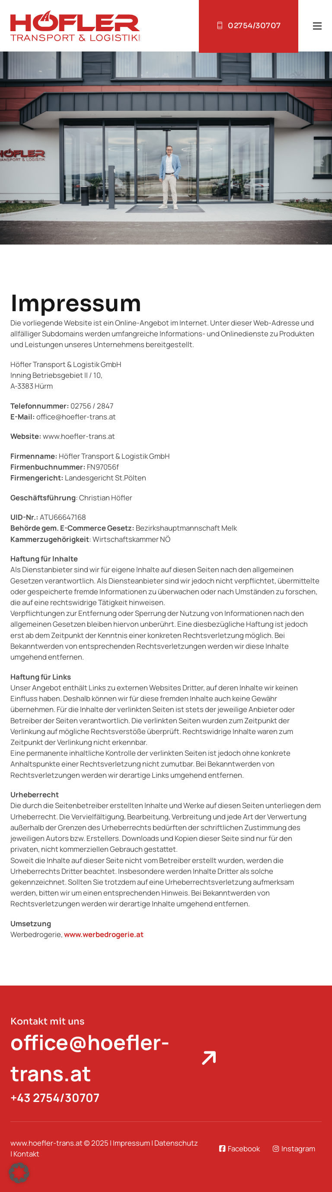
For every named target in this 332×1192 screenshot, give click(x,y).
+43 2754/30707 (54, 1097)
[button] (19, 1173)
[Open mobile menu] (317, 26)
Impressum (131, 1143)
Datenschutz (176, 1143)
